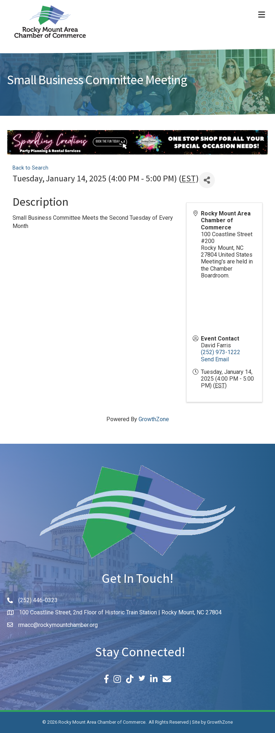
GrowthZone (154, 419)
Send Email (215, 359)
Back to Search (30, 168)
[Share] (207, 180)
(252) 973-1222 (220, 352)
